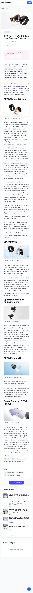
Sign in (29, 2)
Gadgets (7, 32)
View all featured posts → (9, 531)
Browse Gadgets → (16, 548)
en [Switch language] (23, 2)
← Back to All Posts (16, 478)
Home (2, 8)
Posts (7, 8)
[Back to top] (29, 589)
